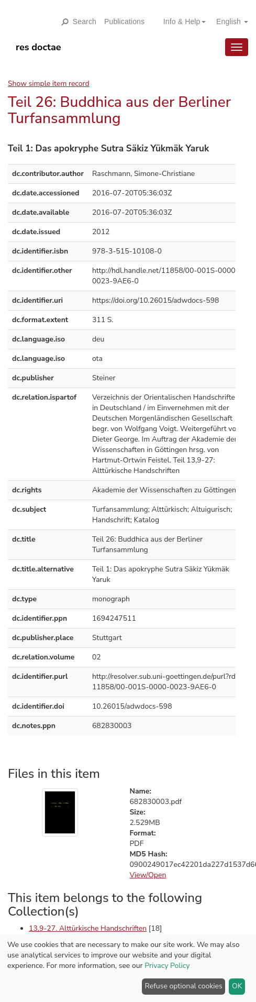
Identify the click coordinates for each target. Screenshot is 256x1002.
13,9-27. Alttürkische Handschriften (88, 928)
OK (237, 986)
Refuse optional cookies (183, 986)
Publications (124, 21)
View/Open (147, 875)
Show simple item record (49, 84)
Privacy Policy (167, 966)
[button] (180, 21)
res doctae (38, 47)
